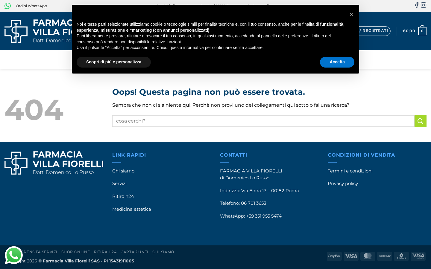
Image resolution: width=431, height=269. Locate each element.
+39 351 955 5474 (264, 216)
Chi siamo (123, 171)
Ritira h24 (105, 252)
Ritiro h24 (123, 196)
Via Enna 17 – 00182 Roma (270, 190)
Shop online (75, 252)
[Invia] (421, 121)
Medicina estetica (131, 209)
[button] (365, 31)
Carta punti (134, 252)
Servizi (119, 183)
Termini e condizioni (350, 171)
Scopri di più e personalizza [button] (113, 61)
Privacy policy (343, 183)
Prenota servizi (39, 252)
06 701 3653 (253, 203)
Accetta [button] (337, 61)
